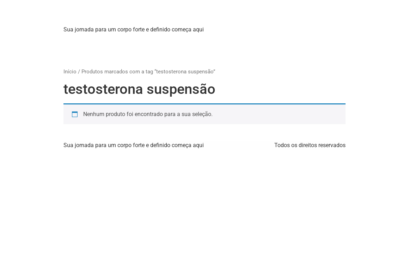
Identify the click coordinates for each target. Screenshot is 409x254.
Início (70, 71)
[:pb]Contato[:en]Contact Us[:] (294, 40)
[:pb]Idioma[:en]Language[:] (138, 55)
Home (76, 40)
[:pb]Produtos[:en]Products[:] (213, 40)
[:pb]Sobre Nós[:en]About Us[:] (130, 40)
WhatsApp (81, 55)
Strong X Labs (107, 14)
